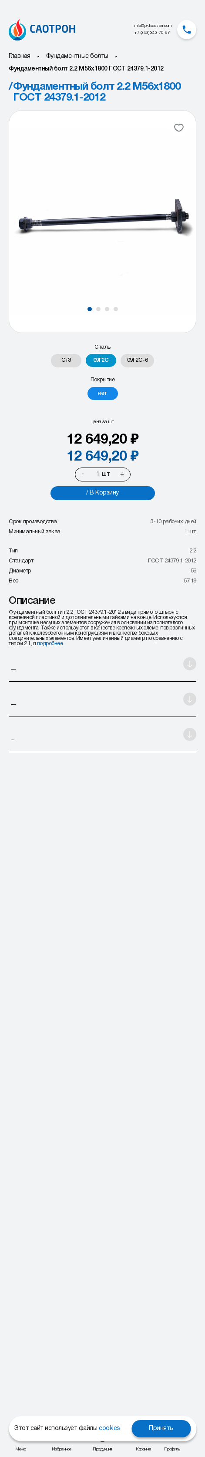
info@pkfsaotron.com (153, 26)
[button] (89, 309)
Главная (19, 56)
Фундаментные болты (77, 56)
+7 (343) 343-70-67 (152, 33)
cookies (109, 1428)
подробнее (50, 643)
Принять (161, 1428)
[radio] (66, 360)
